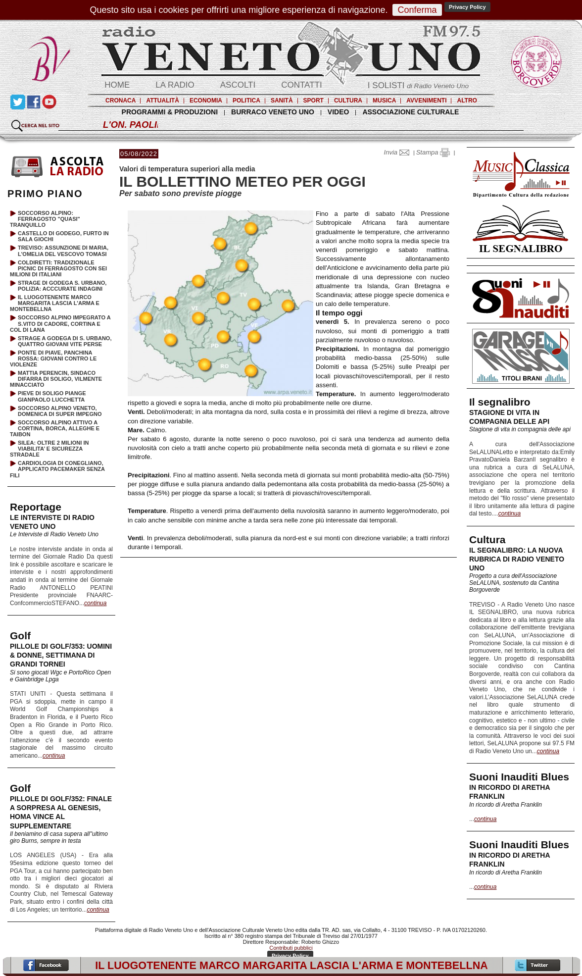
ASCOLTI (237, 85)
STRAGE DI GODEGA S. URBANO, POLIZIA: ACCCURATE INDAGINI (62, 286)
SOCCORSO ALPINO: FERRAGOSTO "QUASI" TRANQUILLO (45, 219)
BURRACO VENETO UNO (272, 112)
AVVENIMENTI (426, 100)
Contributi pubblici (290, 948)
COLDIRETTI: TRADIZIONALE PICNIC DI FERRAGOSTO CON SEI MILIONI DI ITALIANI (58, 268)
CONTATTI (301, 85)
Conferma (416, 10)
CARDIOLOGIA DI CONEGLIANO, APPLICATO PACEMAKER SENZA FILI (57, 469)
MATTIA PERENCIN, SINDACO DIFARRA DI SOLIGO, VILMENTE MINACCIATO (56, 379)
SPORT (313, 100)
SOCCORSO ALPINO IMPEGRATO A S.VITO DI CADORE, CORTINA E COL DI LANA (60, 323)
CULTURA (348, 100)
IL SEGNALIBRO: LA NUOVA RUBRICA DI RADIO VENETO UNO (516, 559)
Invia (399, 152)
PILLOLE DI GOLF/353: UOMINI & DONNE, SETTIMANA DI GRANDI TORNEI (61, 655)
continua (509, 513)
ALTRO (467, 100)
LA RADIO (174, 85)
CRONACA (120, 100)
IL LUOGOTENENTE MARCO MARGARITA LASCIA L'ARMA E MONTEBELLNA (54, 303)
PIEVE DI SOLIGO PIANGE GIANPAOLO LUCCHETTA (52, 396)
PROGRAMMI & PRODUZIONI (170, 112)
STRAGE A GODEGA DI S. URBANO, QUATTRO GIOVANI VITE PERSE (64, 341)
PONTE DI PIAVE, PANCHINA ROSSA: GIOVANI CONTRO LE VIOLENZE (53, 358)
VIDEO (338, 112)
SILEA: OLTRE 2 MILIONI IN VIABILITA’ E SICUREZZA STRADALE (49, 449)
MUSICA (384, 100)
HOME (117, 85)
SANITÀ (282, 100)
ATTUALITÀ (162, 100)
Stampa (433, 152)
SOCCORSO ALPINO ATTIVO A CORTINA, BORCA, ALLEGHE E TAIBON (54, 428)
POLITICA (246, 100)
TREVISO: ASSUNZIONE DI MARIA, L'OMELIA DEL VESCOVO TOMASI (63, 251)
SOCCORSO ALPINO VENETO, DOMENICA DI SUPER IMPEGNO (60, 411)
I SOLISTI (418, 85)
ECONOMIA (206, 100)
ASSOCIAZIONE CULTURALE (410, 112)
